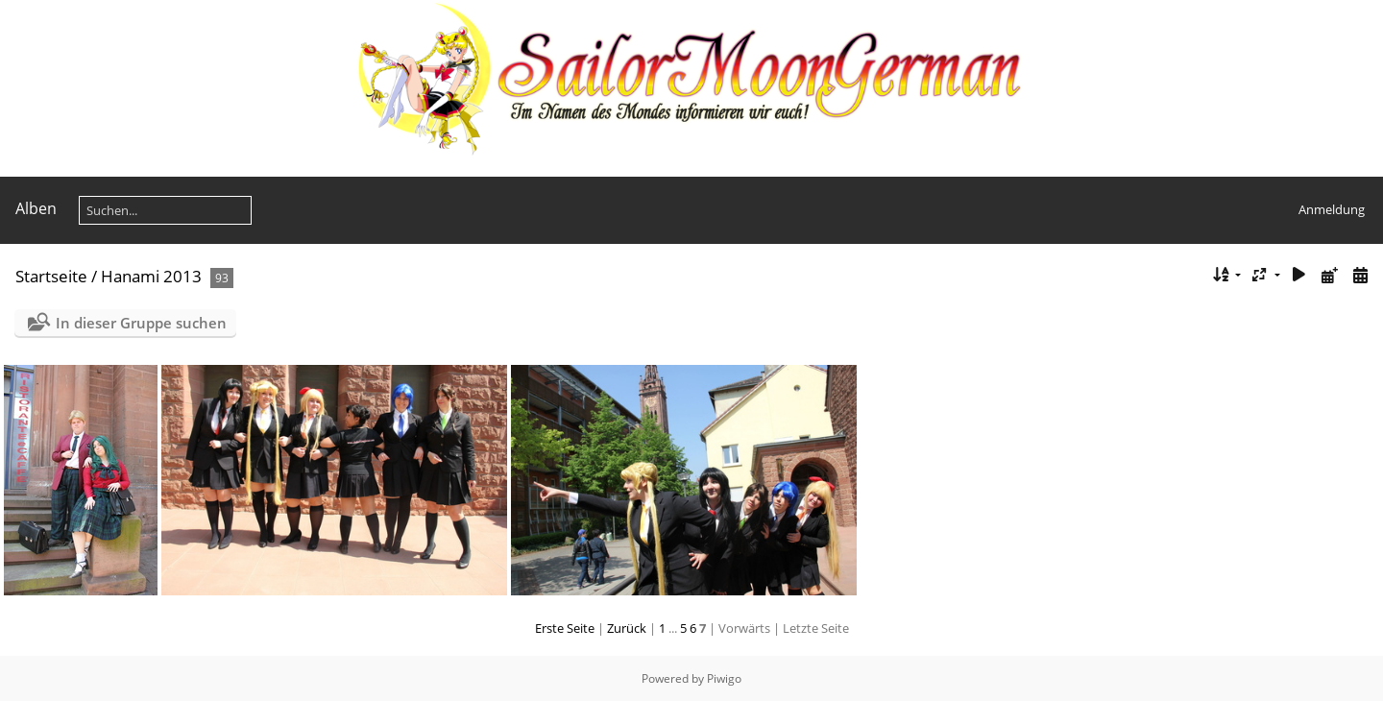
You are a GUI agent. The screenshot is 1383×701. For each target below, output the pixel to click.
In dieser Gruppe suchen (141, 322)
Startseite (51, 276)
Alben (36, 208)
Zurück (626, 628)
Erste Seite (564, 628)
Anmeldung (1331, 209)
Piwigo (724, 678)
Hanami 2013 (151, 276)
